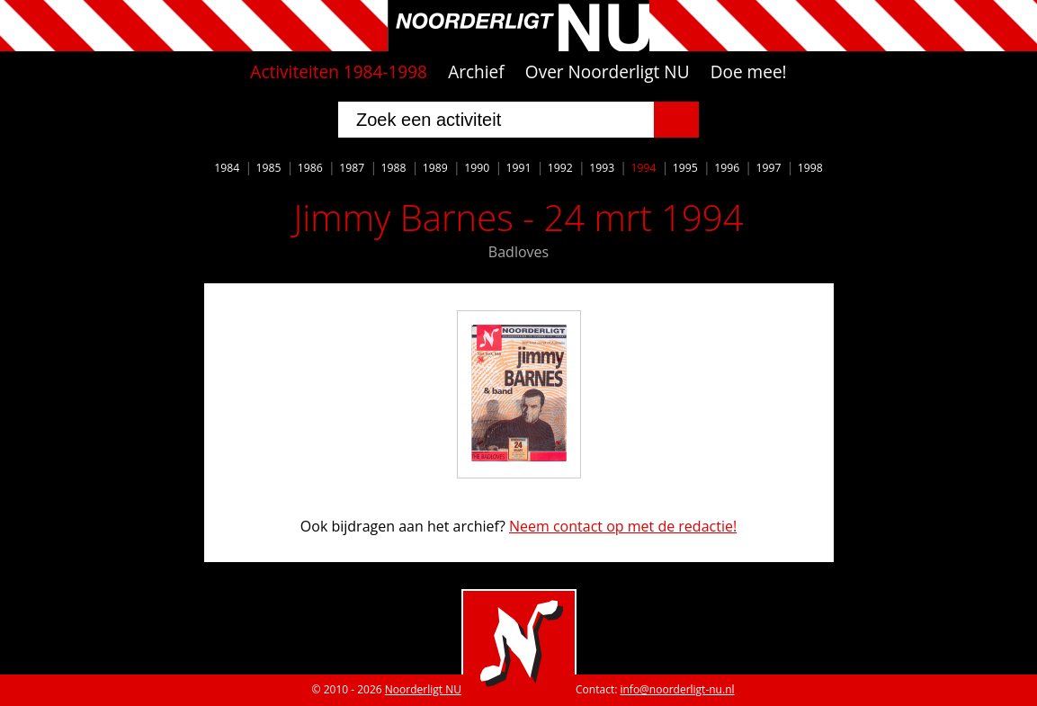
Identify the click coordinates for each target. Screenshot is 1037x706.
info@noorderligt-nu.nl (677, 689)
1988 (394, 167)
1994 (643, 167)
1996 (726, 167)
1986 (310, 167)
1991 (519, 167)
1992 (560, 167)
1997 (768, 167)
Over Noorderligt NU (607, 72)
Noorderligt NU (423, 689)
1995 (685, 167)
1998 (810, 167)
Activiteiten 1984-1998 (338, 72)
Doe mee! (749, 72)
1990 (476, 167)
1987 (351, 167)
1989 (435, 167)
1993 (601, 167)
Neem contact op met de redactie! (623, 526)
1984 (226, 167)
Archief (476, 72)
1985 (269, 167)
